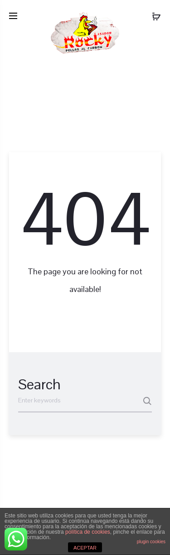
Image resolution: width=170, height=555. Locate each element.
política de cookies (87, 532)
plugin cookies (151, 541)
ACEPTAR (85, 547)
